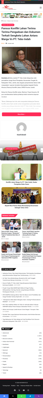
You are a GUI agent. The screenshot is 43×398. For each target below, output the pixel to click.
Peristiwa (5, 358)
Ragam (5, 364)
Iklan (18, 385)
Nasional (5, 350)
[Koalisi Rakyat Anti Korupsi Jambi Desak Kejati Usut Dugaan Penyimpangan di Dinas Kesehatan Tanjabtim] (32, 247)
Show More (21, 114)
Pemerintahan (7, 355)
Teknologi (5, 370)
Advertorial (6, 333)
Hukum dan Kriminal (12, 21)
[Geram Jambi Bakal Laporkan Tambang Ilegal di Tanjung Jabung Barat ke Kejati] (32, 224)
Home (3, 21)
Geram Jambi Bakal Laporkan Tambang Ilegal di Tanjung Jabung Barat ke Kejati (31, 233)
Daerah (5, 335)
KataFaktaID (21, 135)
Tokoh (4, 373)
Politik (4, 361)
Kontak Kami (37, 385)
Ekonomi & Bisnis (7, 338)
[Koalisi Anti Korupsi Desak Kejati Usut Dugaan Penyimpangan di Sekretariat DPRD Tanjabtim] (11, 247)
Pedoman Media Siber (26, 385)
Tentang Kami (6, 385)
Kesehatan (6, 344)
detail (15, 111)
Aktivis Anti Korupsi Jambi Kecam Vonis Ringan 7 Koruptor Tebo (21, 155)
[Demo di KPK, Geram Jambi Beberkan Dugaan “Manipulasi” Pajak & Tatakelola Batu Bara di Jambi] (11, 224)
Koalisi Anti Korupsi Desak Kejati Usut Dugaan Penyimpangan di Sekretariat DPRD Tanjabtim (11, 256)
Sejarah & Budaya (7, 367)
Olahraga (5, 353)
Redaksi (13, 385)
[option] (21, 150)
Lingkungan (6, 347)
